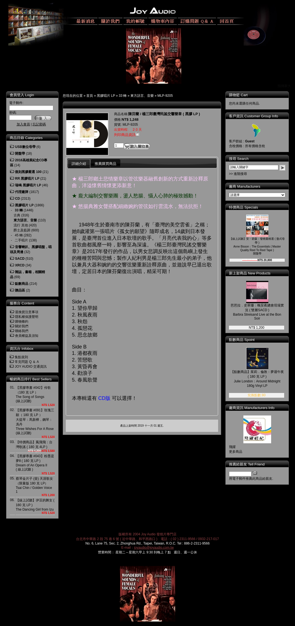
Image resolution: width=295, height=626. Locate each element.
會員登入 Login (22, 95)
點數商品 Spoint (241, 340)
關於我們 (21, 326)
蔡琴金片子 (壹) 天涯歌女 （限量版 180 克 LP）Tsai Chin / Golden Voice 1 (34, 485)
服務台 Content (22, 303)
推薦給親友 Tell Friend (247, 464)
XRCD (19, 265)
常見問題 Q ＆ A (27, 362)
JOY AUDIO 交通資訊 (31, 366)
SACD (19, 259)
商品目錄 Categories (26, 138)
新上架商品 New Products (250, 273)
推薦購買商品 (105, 164)
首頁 (89, 96)
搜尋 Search (239, 159)
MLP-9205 (165, 96)
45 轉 (19, 235)
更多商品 (235, 452)
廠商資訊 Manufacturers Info (251, 408)
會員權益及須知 (26, 336)
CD (17, 199)
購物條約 (21, 321)
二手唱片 (21, 240)
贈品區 (20, 290)
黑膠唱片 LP (106, 96)
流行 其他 (21, 225)
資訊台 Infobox (21, 349)
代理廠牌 (21, 192)
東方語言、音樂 (142, 96)
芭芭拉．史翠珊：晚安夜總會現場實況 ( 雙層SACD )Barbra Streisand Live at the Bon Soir (257, 311)
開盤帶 (20, 153)
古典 (17, 215)
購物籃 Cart (238, 95)
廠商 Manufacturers (244, 186)
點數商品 (21, 284)
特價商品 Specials (243, 207)
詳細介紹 (79, 164)
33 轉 (123, 96)
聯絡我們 (21, 331)
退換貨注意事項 (26, 312)
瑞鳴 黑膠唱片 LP (28, 185)
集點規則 (21, 357)
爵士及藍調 (22, 230)
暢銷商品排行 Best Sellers (31, 379)
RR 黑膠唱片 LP (27, 178)
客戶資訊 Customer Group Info (253, 116)
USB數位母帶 (25, 147)
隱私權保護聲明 (26, 317)
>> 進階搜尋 (238, 174)
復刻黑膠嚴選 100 (28, 172)
